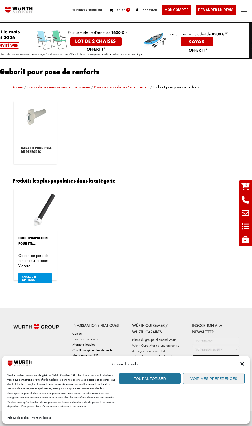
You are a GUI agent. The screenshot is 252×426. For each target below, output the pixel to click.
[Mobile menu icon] (244, 10)
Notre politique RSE (85, 355)
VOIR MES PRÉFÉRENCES (213, 378)
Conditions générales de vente (92, 350)
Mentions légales (41, 417)
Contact (77, 333)
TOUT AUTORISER (150, 378)
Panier (119, 10)
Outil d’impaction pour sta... (33, 240)
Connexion (146, 10)
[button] (242, 363)
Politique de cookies (18, 417)
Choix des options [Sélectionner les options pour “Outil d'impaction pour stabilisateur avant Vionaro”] (29, 278)
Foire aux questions (85, 339)
